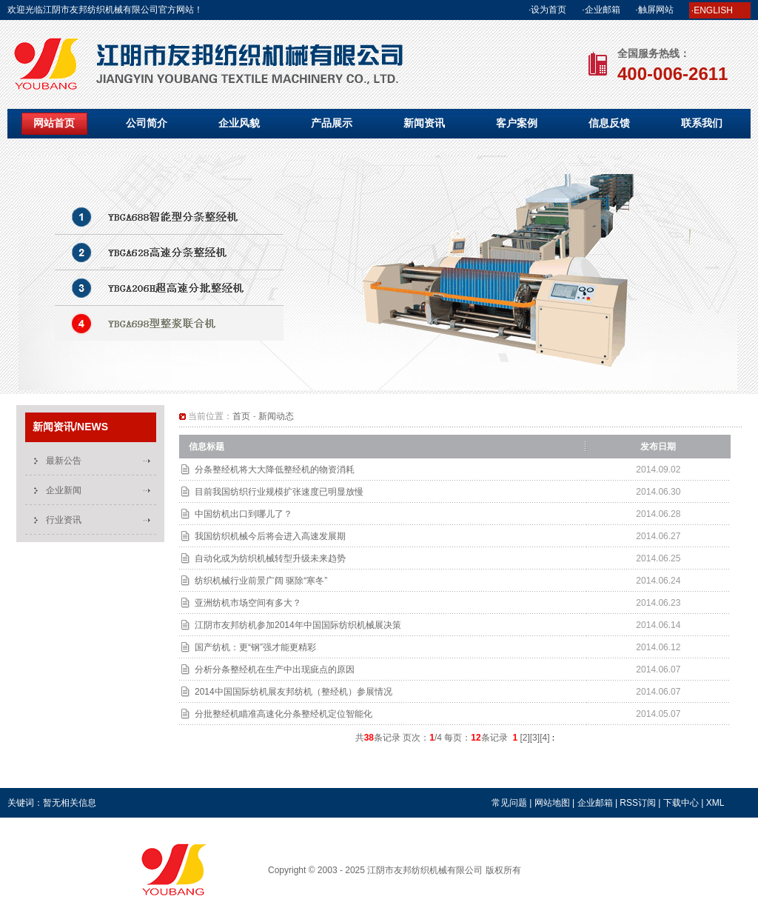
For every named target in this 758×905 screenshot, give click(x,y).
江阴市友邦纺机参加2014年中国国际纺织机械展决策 (298, 625)
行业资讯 (63, 520)
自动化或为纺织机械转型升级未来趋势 (270, 558)
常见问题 (509, 803)
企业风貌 (239, 123)
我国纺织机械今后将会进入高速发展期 (270, 536)
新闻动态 (276, 416)
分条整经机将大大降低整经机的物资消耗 (275, 469)
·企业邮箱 (601, 9)
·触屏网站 (654, 9)
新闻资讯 (424, 123)
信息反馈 (609, 123)
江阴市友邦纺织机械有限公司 (425, 870)
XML (715, 803)
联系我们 (701, 123)
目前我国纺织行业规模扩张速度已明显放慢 (279, 492)
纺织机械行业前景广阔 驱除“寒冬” (261, 580)
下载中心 (681, 803)
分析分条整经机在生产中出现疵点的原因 (275, 669)
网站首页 (54, 123)
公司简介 (146, 123)
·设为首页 (547, 9)
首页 (241, 416)
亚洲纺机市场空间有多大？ (248, 603)
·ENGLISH (712, 10)
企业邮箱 (595, 803)
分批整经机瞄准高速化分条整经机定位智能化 (283, 714)
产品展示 (331, 123)
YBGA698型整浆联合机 (379, 272)
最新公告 (63, 460)
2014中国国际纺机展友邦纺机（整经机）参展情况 (293, 692)
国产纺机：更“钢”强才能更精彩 (255, 647)
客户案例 (516, 123)
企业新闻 (63, 490)
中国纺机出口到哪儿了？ (243, 514)
